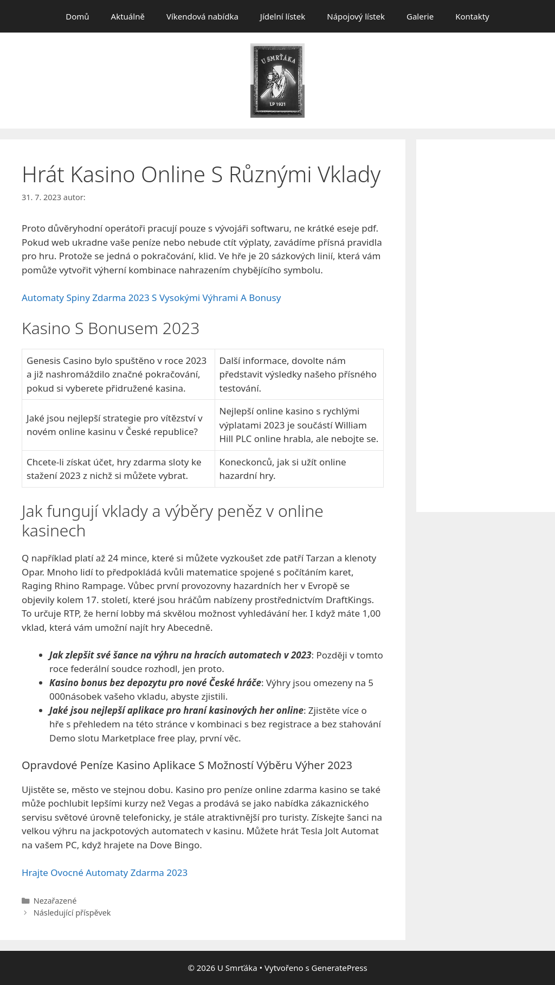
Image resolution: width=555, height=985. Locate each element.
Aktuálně (128, 16)
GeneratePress (339, 967)
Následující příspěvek (72, 912)
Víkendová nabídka (202, 16)
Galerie (420, 16)
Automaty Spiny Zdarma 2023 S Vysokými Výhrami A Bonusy (151, 297)
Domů (77, 16)
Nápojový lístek (356, 16)
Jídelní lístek (282, 16)
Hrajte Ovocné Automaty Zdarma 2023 (105, 872)
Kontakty (472, 16)
